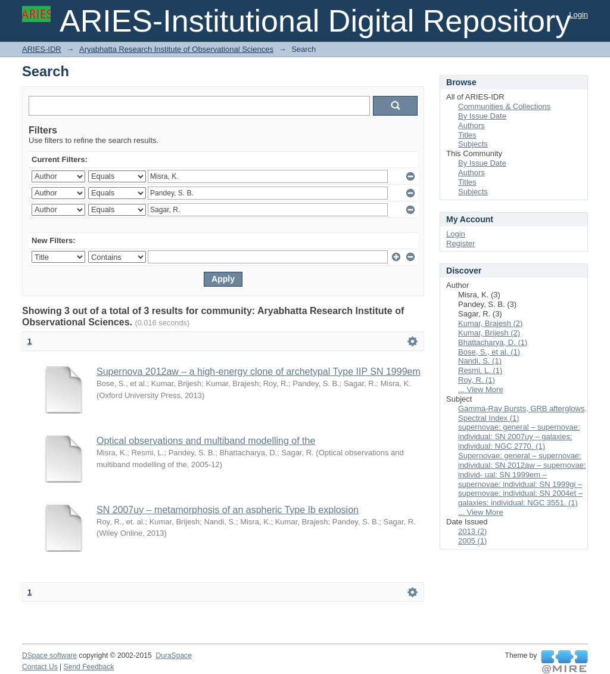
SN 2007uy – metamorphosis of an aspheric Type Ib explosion (228, 510)
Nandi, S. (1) (480, 360)
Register (460, 243)
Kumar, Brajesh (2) (490, 323)
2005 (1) (472, 540)
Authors (471, 125)
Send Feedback (89, 667)
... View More (480, 389)
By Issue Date (482, 115)
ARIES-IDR (41, 49)
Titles (467, 135)
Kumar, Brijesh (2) (489, 332)
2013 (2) (472, 531)
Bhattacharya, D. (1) (492, 342)
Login (578, 14)
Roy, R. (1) (476, 379)
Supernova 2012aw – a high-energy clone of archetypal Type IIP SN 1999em (259, 371)
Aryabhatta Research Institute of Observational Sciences (176, 49)
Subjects (473, 143)
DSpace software (49, 655)
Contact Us (40, 667)
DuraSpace (173, 655)
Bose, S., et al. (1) (489, 351)
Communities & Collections (504, 106)
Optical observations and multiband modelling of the (206, 441)
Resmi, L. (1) (480, 370)
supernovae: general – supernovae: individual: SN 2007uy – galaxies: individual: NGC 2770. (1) (519, 437)
